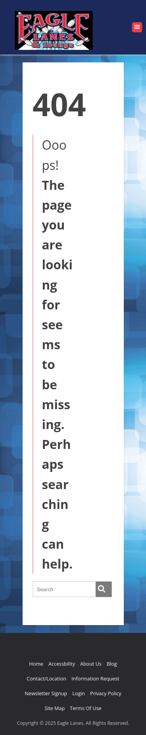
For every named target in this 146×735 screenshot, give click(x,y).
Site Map (54, 708)
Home (36, 663)
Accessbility (61, 663)
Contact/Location (47, 678)
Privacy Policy (105, 693)
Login (78, 693)
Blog (112, 663)
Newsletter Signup (46, 693)
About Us (91, 663)
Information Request (96, 678)
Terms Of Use (86, 708)
